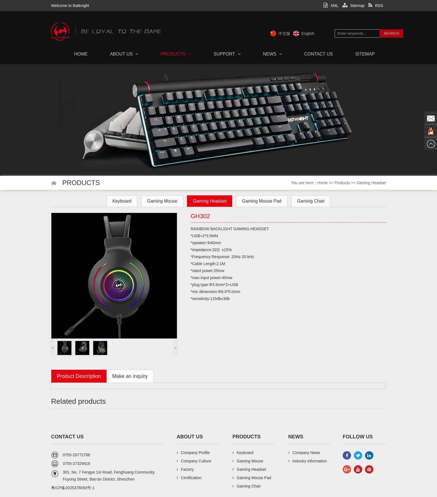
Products (175, 54)
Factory (185, 469)
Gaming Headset (371, 183)
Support (227, 54)
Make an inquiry (130, 376)
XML (330, 5)
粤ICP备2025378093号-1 (73, 488)
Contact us (318, 54)
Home (81, 54)
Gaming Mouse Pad (261, 201)
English (316, 33)
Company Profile (193, 452)
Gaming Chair (311, 201)
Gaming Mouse (162, 201)
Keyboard (122, 201)
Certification (189, 478)
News (272, 54)
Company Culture (194, 461)
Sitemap (353, 5)
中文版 (293, 33)
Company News (304, 452)
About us (124, 54)
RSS (375, 5)
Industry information (307, 461)
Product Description (79, 376)
